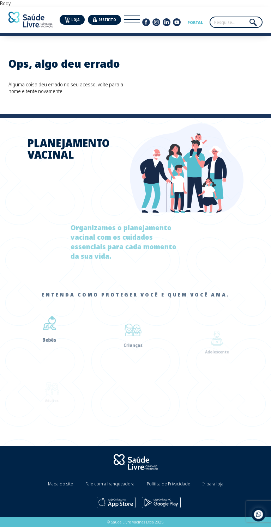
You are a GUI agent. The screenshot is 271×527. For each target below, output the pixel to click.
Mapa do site (60, 484)
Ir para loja (213, 484)
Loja (72, 20)
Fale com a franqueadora (109, 484)
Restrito (104, 20)
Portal (195, 22)
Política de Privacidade (168, 484)
